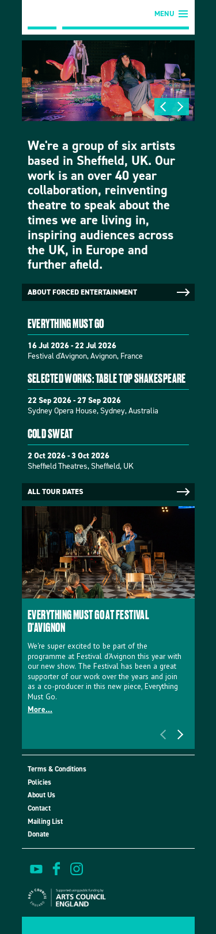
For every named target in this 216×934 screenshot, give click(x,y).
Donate (38, 834)
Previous (163, 106)
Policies (39, 782)
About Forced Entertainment (110, 292)
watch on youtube (36, 868)
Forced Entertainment (42, 14)
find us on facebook (56, 868)
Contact (39, 808)
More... (40, 709)
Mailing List (45, 821)
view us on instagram (76, 868)
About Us (41, 795)
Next (180, 106)
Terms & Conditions (57, 769)
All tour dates (110, 491)
